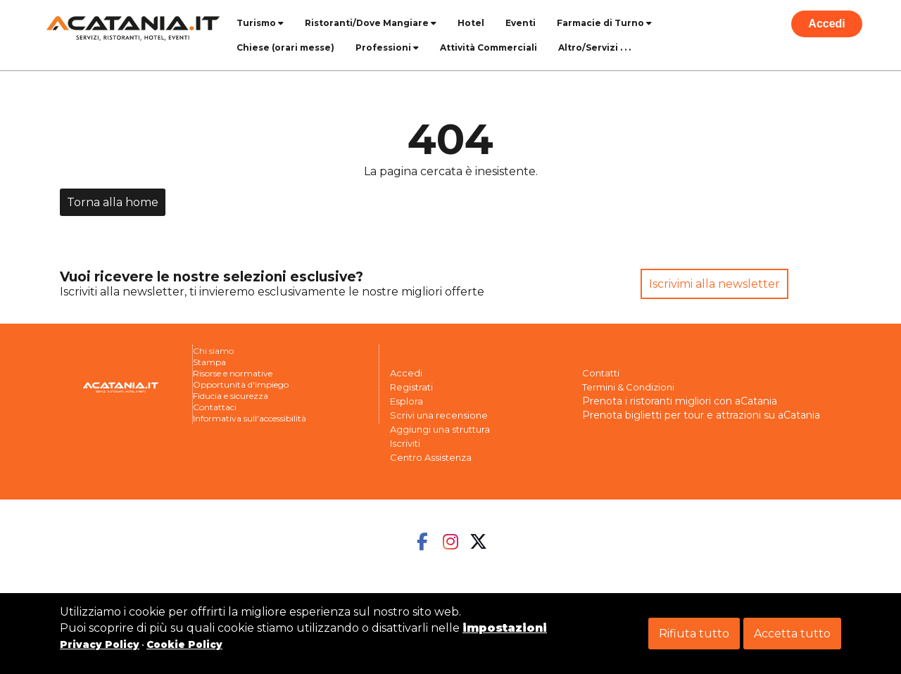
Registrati (411, 387)
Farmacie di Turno (604, 23)
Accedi (826, 24)
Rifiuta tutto (694, 633)
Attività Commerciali (488, 47)
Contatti (600, 373)
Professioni (387, 47)
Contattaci (215, 407)
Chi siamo (213, 350)
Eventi (520, 23)
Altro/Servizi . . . (594, 47)
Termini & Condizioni (628, 387)
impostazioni (504, 628)
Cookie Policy (184, 644)
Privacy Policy (99, 644)
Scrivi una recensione (439, 415)
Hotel (471, 23)
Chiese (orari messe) (285, 47)
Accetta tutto (792, 633)
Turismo (260, 23)
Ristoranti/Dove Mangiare (370, 23)
